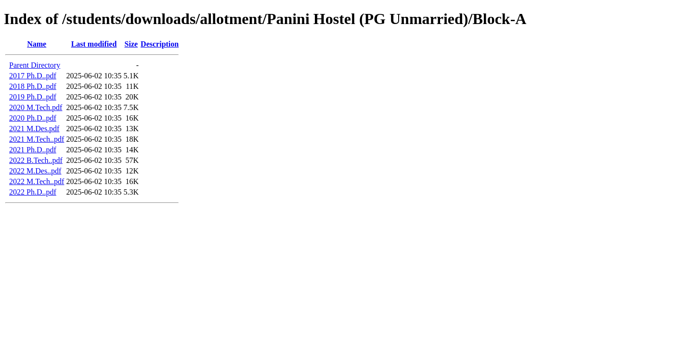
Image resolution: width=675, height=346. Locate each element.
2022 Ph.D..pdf (32, 192)
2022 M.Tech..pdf (36, 181)
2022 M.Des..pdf (35, 171)
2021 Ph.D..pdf (32, 150)
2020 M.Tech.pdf (35, 107)
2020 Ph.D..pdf (32, 118)
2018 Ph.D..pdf (32, 86)
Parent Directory (34, 65)
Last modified (94, 44)
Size (131, 44)
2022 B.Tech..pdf (36, 160)
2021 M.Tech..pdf (36, 139)
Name (36, 44)
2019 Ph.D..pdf (32, 97)
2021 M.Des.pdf (34, 128)
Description (160, 44)
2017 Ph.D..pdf (32, 76)
